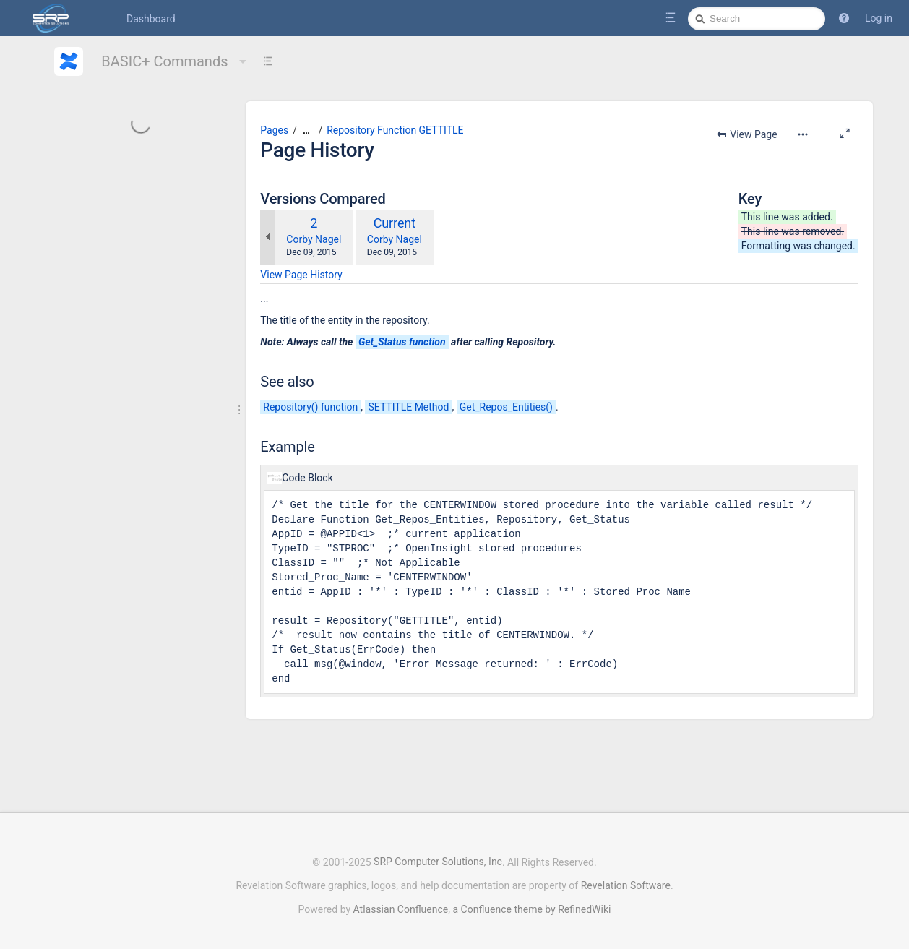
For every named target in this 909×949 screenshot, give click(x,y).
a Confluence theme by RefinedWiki (531, 902)
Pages (274, 130)
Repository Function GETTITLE (395, 130)
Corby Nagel (313, 239)
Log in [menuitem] (878, 18)
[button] (844, 18)
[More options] (803, 134)
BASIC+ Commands (175, 61)
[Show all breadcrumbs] (306, 130)
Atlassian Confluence (401, 902)
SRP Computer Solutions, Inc (438, 855)
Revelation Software (626, 878)
